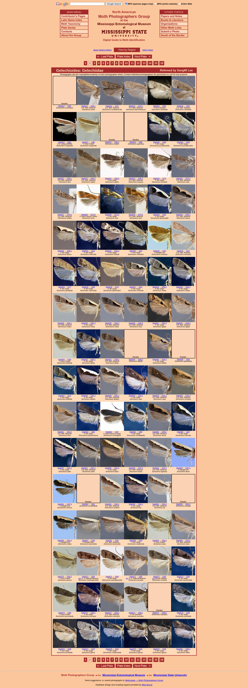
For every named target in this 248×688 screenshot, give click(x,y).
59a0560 (179, 468)
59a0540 (132, 323)
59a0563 (108, 504)
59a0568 (133, 540)
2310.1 (116, 251)
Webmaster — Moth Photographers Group (144, 680)
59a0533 (133, 251)
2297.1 (69, 468)
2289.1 (164, 432)
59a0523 (84, 178)
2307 (116, 432)
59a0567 (85, 540)
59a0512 (61, 106)
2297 (188, 432)
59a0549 (132, 396)
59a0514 (109, 106)
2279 (164, 178)
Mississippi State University (170, 675)
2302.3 (140, 323)
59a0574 (84, 613)
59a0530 (179, 215)
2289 (140, 432)
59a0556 (180, 432)
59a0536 (109, 287)
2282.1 (116, 142)
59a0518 (108, 142)
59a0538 (155, 287)
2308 (93, 432)
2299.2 (164, 613)
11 (132, 63)
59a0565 (179, 504)
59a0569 (155, 540)
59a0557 (61, 468)
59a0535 (85, 287)
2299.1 (93, 613)
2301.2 (140, 504)
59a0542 (61, 359)
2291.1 (93, 396)
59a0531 (85, 251)
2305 (140, 649)
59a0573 (180, 577)
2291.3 (187, 396)
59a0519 (133, 142)
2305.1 (187, 649)
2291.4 (69, 432)
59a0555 (155, 432)
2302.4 (164, 323)
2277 (69, 287)
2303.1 (164, 540)
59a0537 (133, 287)
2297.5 (69, 504)
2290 (93, 540)
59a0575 (155, 613)
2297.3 (164, 468)
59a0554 (133, 432)
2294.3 (164, 359)
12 (138, 63)
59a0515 (132, 106)
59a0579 (133, 649)
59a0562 (85, 504)
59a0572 (133, 577)
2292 (164, 106)
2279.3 (93, 215)
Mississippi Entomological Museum (123, 675)
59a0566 (61, 540)
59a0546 (180, 359)
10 (126, 63)
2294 (69, 359)
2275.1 (140, 106)
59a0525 (156, 178)
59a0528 (84, 215)
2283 (188, 142)
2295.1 (187, 215)
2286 (93, 287)
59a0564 (132, 504)
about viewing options (102, 50)
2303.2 (69, 577)
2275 (116, 106)
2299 (188, 577)
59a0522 (61, 178)
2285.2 (93, 178)
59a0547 (61, 396)
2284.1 (93, 106)
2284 (69, 106)
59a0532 (108, 251)
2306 (93, 577)
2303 (140, 540)
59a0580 (179, 649)
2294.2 (140, 359)
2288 (164, 142)
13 (144, 63)
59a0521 (180, 142)
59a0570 (61, 577)
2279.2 (69, 215)
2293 (116, 649)
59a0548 (84, 396)
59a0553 (109, 432)
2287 (140, 251)
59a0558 (108, 468)
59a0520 (156, 142)
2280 (140, 142)
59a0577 (85, 649)
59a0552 (85, 432)
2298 (188, 613)
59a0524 (132, 178)
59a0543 (84, 359)
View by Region (127, 49)
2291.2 (140, 396)
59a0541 (155, 323)
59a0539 (84, 323)
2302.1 (164, 287)
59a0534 (61, 287)
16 (161, 63)
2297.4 (187, 468)
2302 (140, 287)
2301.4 (69, 540)
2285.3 (140, 178)
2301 (93, 504)
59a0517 (61, 142)
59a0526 (179, 178)
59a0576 (180, 613)
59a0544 (132, 359)
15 (155, 63)
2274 (116, 287)
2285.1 (69, 178)
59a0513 (84, 106)
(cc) (79, 578)
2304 (188, 359)
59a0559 (155, 468)
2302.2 (93, 323)
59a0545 (155, 359)
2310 (93, 251)
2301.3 (187, 504)
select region (147, 50)
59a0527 (61, 215)
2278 (93, 649)
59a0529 (156, 215)
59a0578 (109, 649)
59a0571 (85, 577)
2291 (69, 396)
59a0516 (156, 106)
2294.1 (93, 359)
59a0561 (61, 504)
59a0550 (179, 396)
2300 (140, 577)
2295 (164, 215)
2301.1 (116, 504)
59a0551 (61, 432)
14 (150, 63)
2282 (69, 142)
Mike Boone (147, 685)
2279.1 (187, 178)
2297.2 (116, 468)
